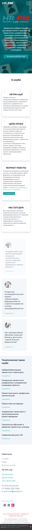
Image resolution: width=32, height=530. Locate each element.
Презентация (9, 193)
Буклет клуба (7, 478)
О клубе (5, 459)
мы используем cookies (13, 527)
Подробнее (10, 311)
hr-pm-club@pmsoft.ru (12, 491)
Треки (4, 462)
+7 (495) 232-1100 (11, 488)
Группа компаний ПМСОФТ (11, 514)
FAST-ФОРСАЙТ (9, 481)
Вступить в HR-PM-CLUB (16, 56)
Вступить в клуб (8, 465)
